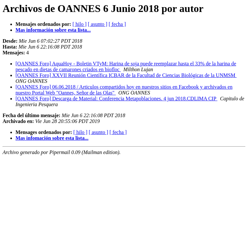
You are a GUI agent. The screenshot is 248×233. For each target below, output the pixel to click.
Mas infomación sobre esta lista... (52, 138)
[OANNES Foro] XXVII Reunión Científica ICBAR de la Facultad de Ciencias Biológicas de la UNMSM (126, 75)
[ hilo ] (79, 24)
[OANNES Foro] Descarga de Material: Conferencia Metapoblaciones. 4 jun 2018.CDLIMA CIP (116, 98)
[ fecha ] (117, 24)
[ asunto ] (97, 24)
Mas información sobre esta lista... (53, 30)
